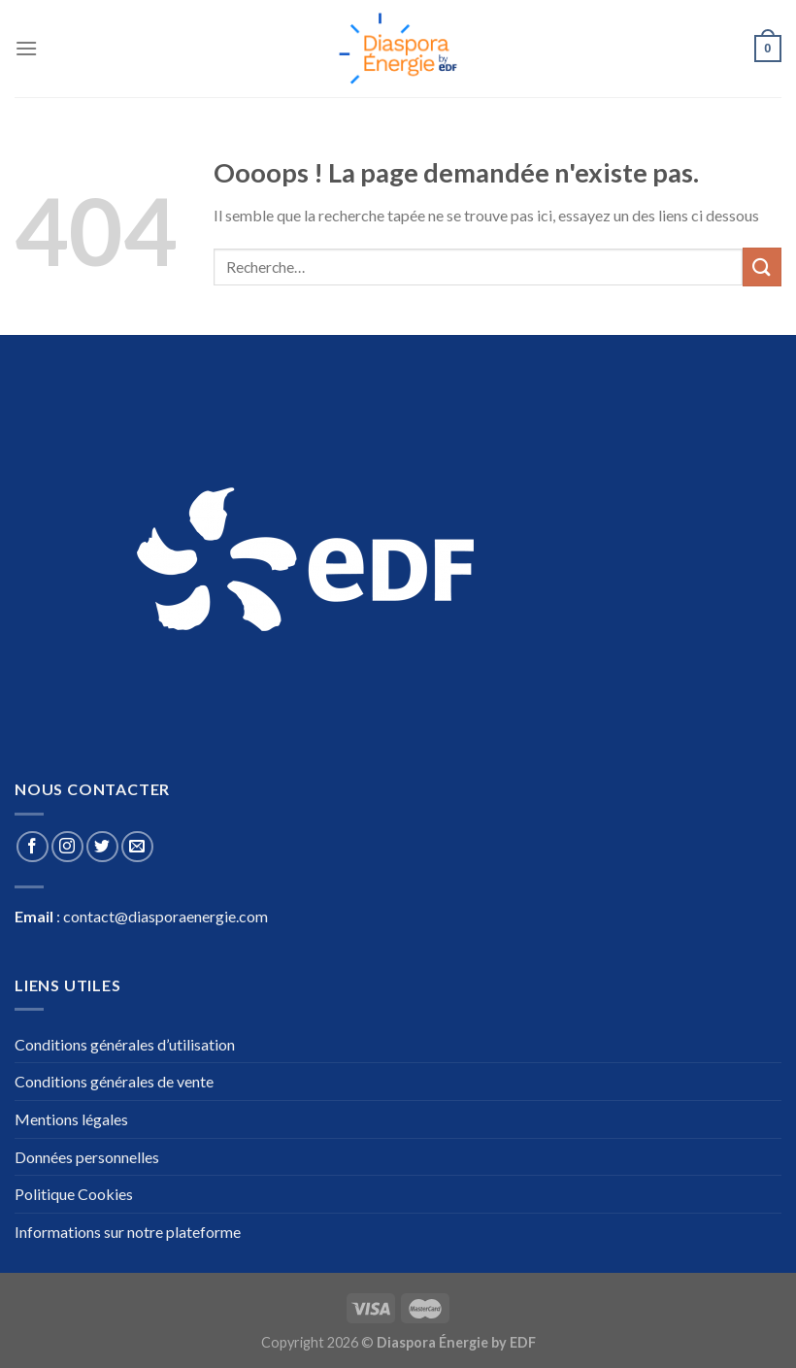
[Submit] (762, 266)
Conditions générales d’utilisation (125, 1044)
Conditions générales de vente (114, 1081)
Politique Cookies (74, 1193)
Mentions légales (71, 1119)
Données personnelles (87, 1157)
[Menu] (26, 48)
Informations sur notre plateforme (128, 1231)
